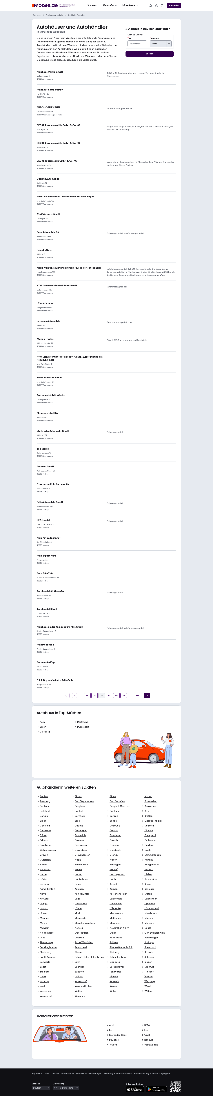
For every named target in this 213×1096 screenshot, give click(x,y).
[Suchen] (93, 5)
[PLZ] (137, 43)
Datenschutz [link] (67, 1073)
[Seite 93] (109, 695)
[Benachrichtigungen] (150, 5)
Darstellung (58, 1083)
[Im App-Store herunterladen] (136, 1089)
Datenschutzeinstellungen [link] (89, 1073)
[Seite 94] (116, 695)
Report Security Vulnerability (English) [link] (152, 1073)
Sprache (36, 1083)
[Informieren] (130, 5)
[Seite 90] (87, 695)
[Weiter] (147, 695)
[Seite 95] (123, 695)
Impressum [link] (37, 1073)
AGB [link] (47, 1073)
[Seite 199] (137, 695)
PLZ (130, 38)
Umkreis (154, 38)
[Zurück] (66, 695)
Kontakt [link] (55, 1073)
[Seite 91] (94, 695)
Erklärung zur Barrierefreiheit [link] (118, 1073)
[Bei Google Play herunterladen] (156, 1089)
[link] (156, 5)
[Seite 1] (74, 695)
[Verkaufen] (110, 5)
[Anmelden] (174, 5)
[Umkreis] (161, 43)
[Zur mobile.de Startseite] (55, 5)
